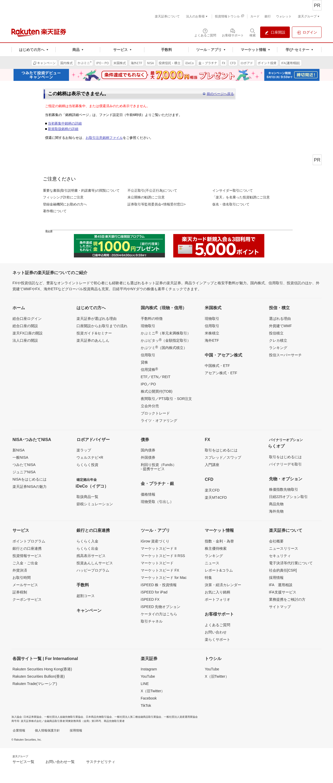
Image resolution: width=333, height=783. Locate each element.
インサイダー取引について (232, 190)
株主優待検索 (216, 548)
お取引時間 (21, 577)
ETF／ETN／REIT (155, 377)
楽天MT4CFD (216, 497)
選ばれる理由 (280, 318)
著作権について (55, 211)
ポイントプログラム (28, 541)
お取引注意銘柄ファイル (104, 138)
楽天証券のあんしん (92, 340)
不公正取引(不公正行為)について (152, 190)
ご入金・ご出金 (25, 563)
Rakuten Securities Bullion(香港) (38, 676)
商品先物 (276, 504)
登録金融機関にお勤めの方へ (65, 204)
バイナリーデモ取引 (285, 464)
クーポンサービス (27, 599)
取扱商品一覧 (87, 497)
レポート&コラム (219, 570)
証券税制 (19, 592)
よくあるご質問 (217, 625)
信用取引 (148, 355)
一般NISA (20, 457)
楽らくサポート (217, 639)
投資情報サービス (27, 556)
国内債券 (148, 450)
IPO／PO (148, 384)
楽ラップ (83, 450)
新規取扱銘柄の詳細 (63, 129)
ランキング (278, 348)
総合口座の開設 (25, 326)
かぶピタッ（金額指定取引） (166, 340)
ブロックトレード (155, 413)
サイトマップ (280, 607)
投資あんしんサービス (94, 563)
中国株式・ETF (217, 366)
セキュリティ (280, 556)
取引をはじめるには (221, 450)
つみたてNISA (24, 465)
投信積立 (276, 333)
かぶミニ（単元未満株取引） (166, 333)
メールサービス (25, 585)
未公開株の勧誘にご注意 (146, 197)
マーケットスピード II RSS (163, 556)
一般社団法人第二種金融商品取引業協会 (137, 716)
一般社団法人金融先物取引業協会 (63, 716)
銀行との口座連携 (27, 548)
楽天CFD (212, 490)
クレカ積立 (278, 340)
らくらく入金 (87, 541)
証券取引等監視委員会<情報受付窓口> (156, 204)
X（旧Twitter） (153, 691)
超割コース (85, 596)
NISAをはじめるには (29, 479)
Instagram (149, 669)
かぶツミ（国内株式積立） (164, 347)
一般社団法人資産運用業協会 (181, 716)
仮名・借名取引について (230, 204)
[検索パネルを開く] (252, 32)
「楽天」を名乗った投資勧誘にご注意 (241, 197)
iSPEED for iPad (154, 592)
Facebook (149, 698)
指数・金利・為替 (219, 541)
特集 (208, 577)
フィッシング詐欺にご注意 (63, 197)
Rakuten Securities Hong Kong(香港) (42, 669)
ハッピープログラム (92, 570)
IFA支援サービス (282, 592)
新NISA (18, 450)
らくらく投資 (87, 465)
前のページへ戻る (220, 94)
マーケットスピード (157, 563)
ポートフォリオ (217, 599)
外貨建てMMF (280, 326)
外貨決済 (19, 570)
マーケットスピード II (159, 548)
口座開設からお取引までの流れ (101, 326)
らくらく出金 (87, 548)
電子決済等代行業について (291, 563)
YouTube (148, 676)
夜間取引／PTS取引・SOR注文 (166, 399)
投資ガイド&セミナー (94, 333)
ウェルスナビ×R (89, 457)
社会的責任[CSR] (283, 570)
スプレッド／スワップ (223, 457)
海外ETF (212, 340)
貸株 (144, 362)
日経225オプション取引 (288, 497)
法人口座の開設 (25, 340)
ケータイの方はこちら (159, 614)
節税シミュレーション (94, 504)
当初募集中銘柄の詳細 (65, 123)
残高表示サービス (91, 556)
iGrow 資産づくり (155, 541)
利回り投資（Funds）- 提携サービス (158, 467)
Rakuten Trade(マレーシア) (34, 684)
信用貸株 (149, 369)
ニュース (212, 563)
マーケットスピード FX (160, 570)
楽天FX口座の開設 (27, 333)
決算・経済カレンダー (223, 585)
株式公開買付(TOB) (156, 391)
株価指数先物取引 (283, 489)
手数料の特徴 (152, 318)
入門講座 (212, 465)
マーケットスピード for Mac (164, 577)
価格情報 (148, 494)
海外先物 (276, 511)
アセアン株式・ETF (221, 373)
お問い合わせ (216, 632)
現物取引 (148, 326)
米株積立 (212, 333)
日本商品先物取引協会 (99, 716)
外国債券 (148, 457)
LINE (145, 684)
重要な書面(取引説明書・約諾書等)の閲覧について (81, 190)
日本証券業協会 (32, 716)
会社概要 (276, 541)
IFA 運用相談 (280, 585)
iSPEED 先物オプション (160, 607)
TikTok (146, 705)
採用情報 (276, 577)
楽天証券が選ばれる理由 (96, 318)
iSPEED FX (150, 599)
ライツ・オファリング (159, 420)
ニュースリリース (283, 548)
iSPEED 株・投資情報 (159, 585)
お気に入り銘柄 (217, 592)
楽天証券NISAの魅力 (29, 486)
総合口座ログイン (27, 318)
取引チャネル (152, 621)
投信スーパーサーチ (285, 355)
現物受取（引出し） (157, 502)
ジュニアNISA (24, 472)
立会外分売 (150, 406)
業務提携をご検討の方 (287, 599)
